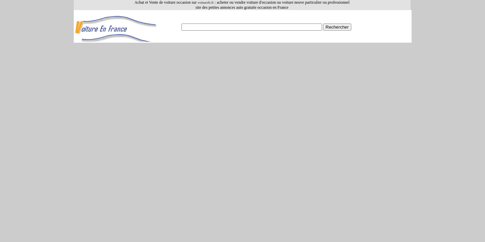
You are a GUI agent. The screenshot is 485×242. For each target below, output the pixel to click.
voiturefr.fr (206, 2)
